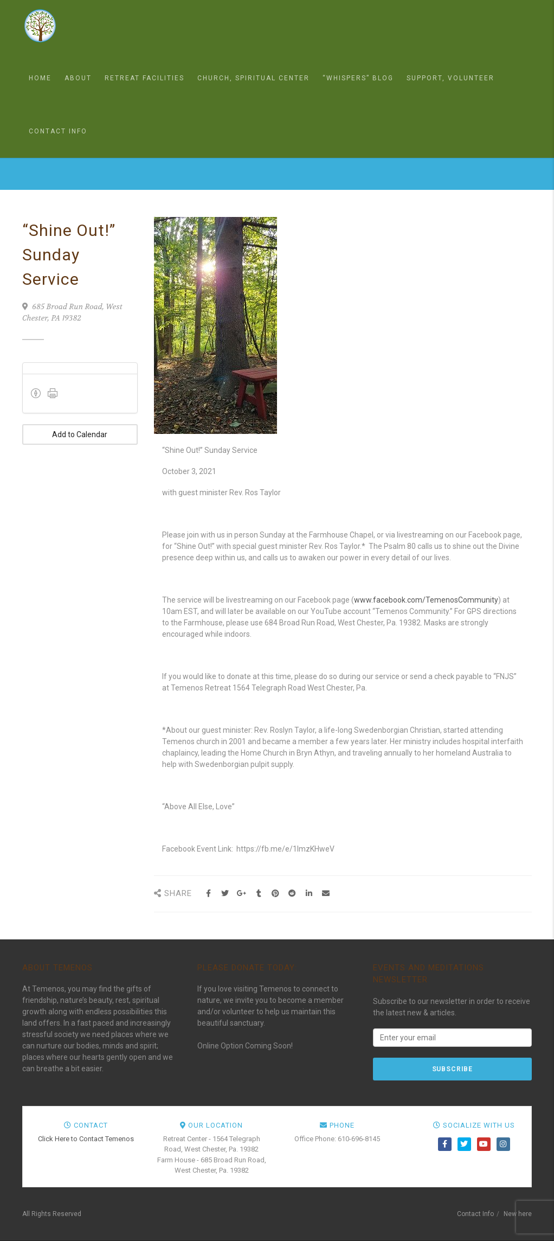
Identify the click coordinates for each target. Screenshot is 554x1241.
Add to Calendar (79, 434)
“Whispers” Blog (358, 78)
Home (40, 78)
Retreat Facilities (144, 78)
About (78, 78)
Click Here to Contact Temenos (86, 1139)
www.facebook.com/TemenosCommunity (426, 600)
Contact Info (58, 131)
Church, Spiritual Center (253, 78)
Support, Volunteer (450, 78)
